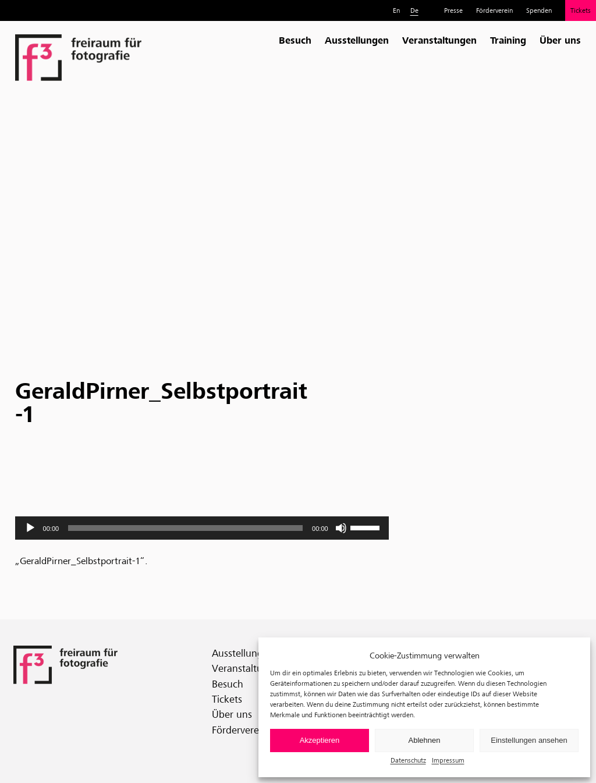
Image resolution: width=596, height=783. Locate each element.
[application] (202, 528)
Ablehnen (425, 740)
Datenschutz (408, 760)
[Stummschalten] (341, 528)
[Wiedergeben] (30, 528)
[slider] (185, 528)
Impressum (448, 760)
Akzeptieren (320, 740)
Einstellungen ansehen (529, 740)
